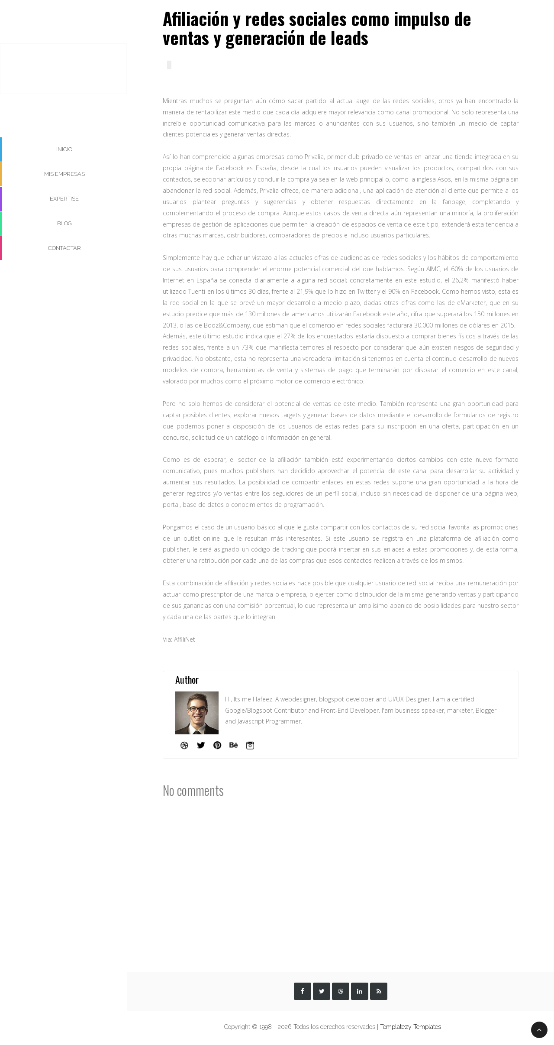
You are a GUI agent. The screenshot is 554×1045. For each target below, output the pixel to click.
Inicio (64, 149)
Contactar (64, 248)
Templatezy (396, 1026)
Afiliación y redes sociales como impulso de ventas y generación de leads (317, 27)
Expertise (64, 198)
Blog (64, 223)
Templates (427, 1026)
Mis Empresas (64, 174)
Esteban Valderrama (63, 66)
